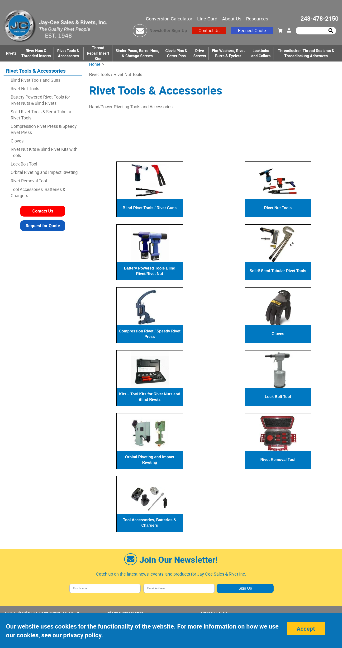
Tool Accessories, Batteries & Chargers (38, 192)
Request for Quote (43, 225)
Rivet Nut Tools (25, 88)
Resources (257, 18)
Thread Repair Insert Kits (98, 53)
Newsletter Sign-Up (168, 30)
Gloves (17, 141)
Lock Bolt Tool (24, 164)
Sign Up (245, 588)
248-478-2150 (319, 18)
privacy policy (82, 635)
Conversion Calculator (169, 18)
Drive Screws (199, 53)
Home (94, 64)
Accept (306, 628)
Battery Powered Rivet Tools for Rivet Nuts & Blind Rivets (40, 100)
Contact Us (209, 30)
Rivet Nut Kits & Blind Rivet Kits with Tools (44, 152)
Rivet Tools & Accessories (68, 53)
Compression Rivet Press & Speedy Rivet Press (44, 129)
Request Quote (252, 30)
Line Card (207, 18)
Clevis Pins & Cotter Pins (176, 53)
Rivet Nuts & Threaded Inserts (36, 53)
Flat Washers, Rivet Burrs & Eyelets (228, 53)
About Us (231, 18)
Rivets (11, 53)
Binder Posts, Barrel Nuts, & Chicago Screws (137, 53)
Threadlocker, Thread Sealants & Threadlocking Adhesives (306, 53)
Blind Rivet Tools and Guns (35, 80)
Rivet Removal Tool (29, 181)
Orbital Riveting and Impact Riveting (44, 172)
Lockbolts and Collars (261, 53)
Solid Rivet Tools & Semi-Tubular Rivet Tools (41, 115)
